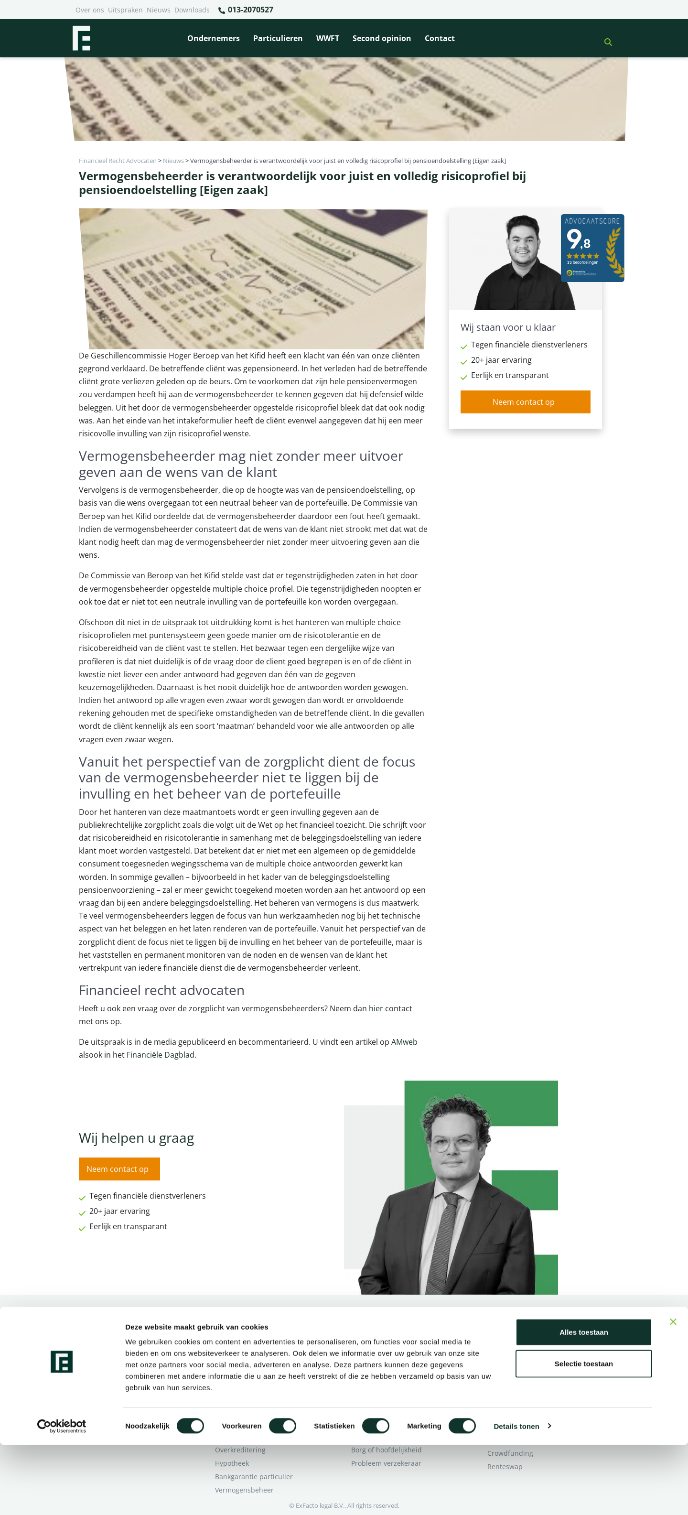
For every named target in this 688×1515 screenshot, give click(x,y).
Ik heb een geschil (516, 1329)
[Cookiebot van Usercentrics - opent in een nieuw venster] (62, 1496)
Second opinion (382, 38)
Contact (440, 38)
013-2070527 (245, 10)
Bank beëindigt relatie (250, 1329)
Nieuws (159, 9)
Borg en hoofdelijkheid (251, 1342)
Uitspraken (125, 9)
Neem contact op (524, 402)
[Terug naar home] (81, 38)
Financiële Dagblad (160, 1055)
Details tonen (516, 1496)
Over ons (89, 9)
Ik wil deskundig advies (524, 1342)
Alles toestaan (583, 1402)
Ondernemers (213, 38)
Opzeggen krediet (379, 1356)
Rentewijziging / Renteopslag (261, 1369)
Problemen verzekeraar (252, 1356)
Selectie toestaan (584, 1433)
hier (376, 1008)
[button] (604, 38)
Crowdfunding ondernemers (396, 1369)
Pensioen (365, 1342)
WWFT (327, 38)
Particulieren (278, 38)
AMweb (403, 1042)
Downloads (192, 9)
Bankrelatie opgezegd (385, 1329)
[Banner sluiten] (673, 1391)
